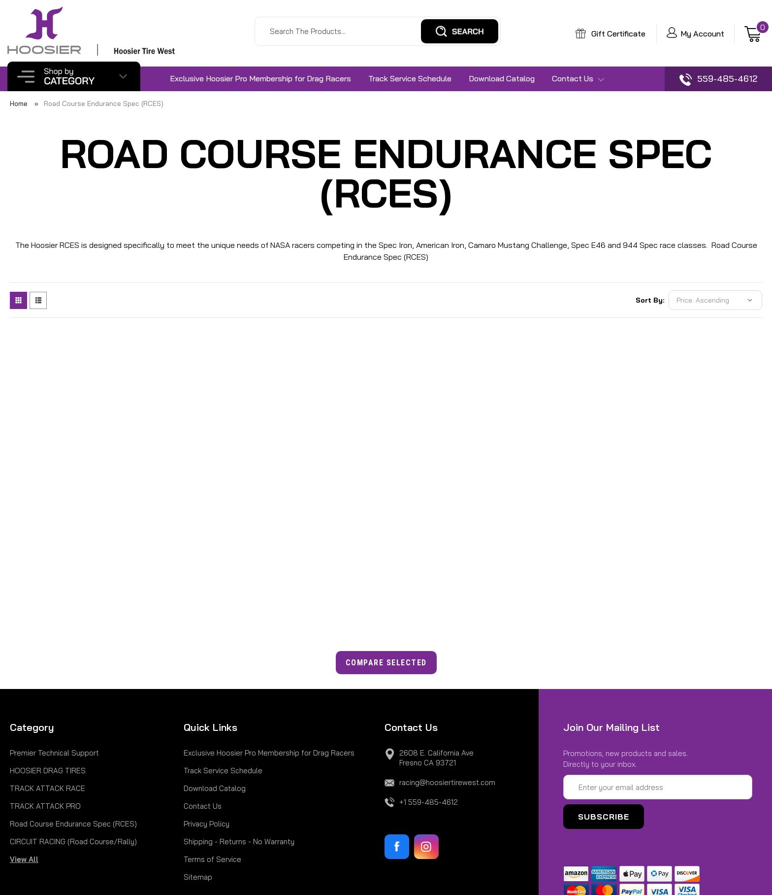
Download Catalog (502, 78)
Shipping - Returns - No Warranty (239, 841)
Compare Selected (386, 662)
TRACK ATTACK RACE (47, 788)
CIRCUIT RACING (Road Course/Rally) (73, 841)
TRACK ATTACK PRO (45, 806)
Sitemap (198, 877)
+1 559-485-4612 (428, 802)
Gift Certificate (610, 33)
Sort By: (650, 300)
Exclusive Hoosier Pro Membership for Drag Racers (260, 78)
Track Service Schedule (409, 78)
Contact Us (578, 78)
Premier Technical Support (54, 752)
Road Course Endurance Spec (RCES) (103, 103)
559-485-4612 (718, 79)
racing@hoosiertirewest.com (447, 782)
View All (24, 859)
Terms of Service (212, 859)
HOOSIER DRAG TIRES (48, 770)
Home (19, 103)
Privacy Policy (206, 823)
